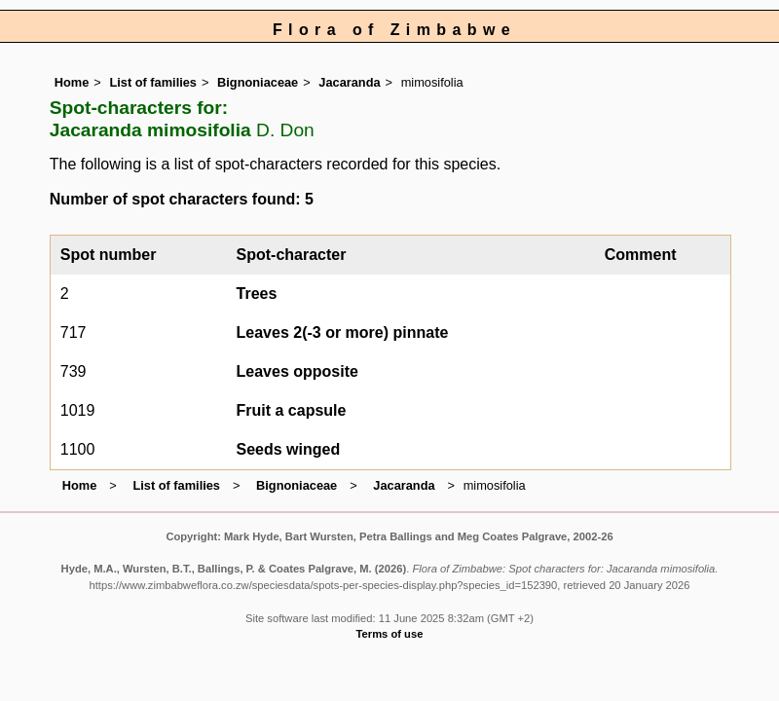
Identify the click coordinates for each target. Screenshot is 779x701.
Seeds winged (289, 449)
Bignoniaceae (257, 82)
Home (72, 82)
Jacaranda (349, 82)
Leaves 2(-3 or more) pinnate (343, 332)
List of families (153, 82)
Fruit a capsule (292, 410)
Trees (257, 293)
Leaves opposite (297, 371)
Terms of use (390, 634)
